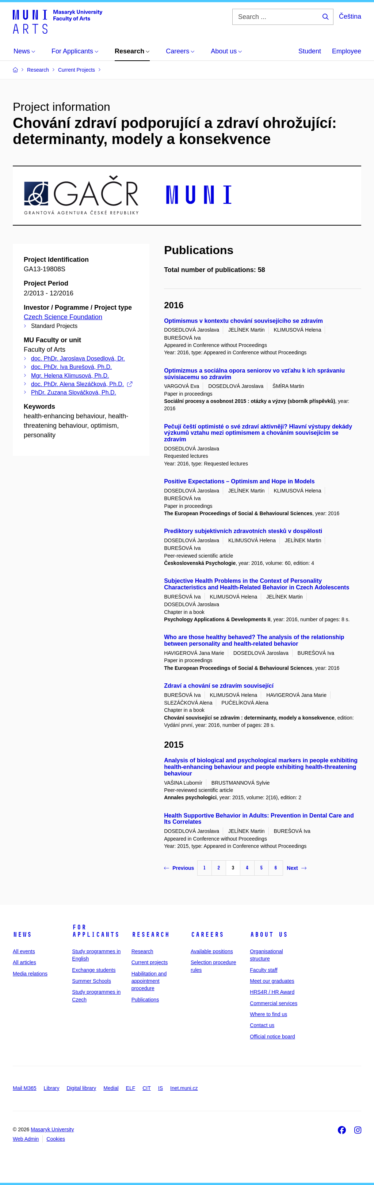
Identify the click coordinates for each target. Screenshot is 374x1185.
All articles (24, 962)
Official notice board (272, 1036)
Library (52, 1088)
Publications (145, 1000)
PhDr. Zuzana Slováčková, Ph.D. (73, 392)
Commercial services (273, 1003)
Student (309, 51)
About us (269, 935)
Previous (179, 868)
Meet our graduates (272, 981)
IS (160, 1088)
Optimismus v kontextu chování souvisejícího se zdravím (243, 321)
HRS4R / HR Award (272, 992)
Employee (346, 51)
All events (24, 951)
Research (150, 935)
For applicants (95, 931)
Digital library (81, 1088)
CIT (146, 1088)
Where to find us (268, 1014)
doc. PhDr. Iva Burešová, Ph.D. (71, 367)
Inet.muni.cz (184, 1088)
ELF (131, 1088)
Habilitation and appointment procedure (149, 981)
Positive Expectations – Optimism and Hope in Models (239, 481)
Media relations (30, 974)
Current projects (149, 962)
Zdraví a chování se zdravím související (219, 686)
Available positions (212, 951)
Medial (110, 1088)
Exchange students (93, 970)
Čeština (350, 16)
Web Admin (26, 1139)
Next (296, 868)
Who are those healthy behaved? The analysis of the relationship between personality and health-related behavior (254, 640)
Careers (207, 935)
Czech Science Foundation (63, 317)
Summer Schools (91, 981)
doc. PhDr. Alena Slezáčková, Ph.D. (81, 384)
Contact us (262, 1025)
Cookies (55, 1139)
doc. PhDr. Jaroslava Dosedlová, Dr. (78, 358)
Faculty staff (263, 970)
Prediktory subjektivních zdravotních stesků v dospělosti (243, 531)
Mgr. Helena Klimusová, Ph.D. (70, 376)
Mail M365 (25, 1088)
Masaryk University (52, 1129)
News (22, 935)
